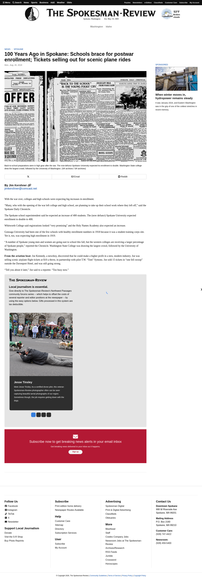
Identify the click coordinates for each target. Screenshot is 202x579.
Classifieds (158, 3)
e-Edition (148, 3)
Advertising (113, 501)
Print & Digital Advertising (118, 510)
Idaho (109, 26)
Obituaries (110, 518)
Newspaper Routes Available (69, 510)
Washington (96, 26)
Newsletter (11, 522)
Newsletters (137, 3)
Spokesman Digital (114, 506)
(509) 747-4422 (163, 534)
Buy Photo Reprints (14, 541)
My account (194, 3)
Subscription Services (66, 533)
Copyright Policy (140, 576)
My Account (61, 548)
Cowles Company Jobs (116, 537)
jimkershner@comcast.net (20, 188)
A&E (52, 2)
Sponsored (166, 64)
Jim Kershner (20, 185)
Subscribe (183, 3)
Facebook (11, 506)
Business (44, 2)
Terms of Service (114, 576)
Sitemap (59, 525)
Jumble (109, 556)
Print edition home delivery (68, 506)
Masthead (110, 529)
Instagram (10, 510)
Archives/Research (114, 548)
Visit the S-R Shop (13, 537)
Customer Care (171, 3)
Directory (59, 529)
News (26, 2)
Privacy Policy (127, 576)
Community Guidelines (98, 576)
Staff (107, 533)
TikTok (9, 514)
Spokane (18, 49)
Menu (6, 2)
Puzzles (127, 3)
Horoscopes (111, 564)
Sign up (75, 452)
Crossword (110, 560)
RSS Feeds (111, 552)
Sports (34, 2)
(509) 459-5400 (163, 543)
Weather (61, 2)
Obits (69, 2)
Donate (8, 533)
